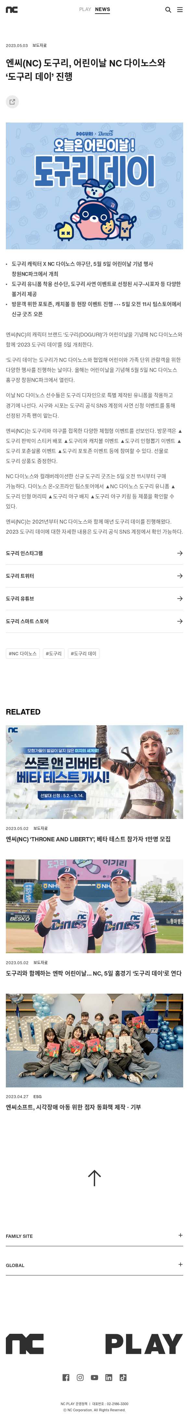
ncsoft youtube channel (94, 1377)
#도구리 (54, 653)
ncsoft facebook (66, 1377)
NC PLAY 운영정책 (74, 1404)
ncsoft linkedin (109, 1377)
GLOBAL (94, 1265)
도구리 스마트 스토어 (94, 621)
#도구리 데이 (83, 653)
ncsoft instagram (80, 1377)
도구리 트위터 (94, 576)
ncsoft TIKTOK (123, 1377)
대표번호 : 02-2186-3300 (110, 1404)
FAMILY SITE (94, 1236)
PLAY (85, 9)
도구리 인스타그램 (94, 553)
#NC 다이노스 (23, 653)
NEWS (102, 10)
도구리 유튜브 (94, 598)
